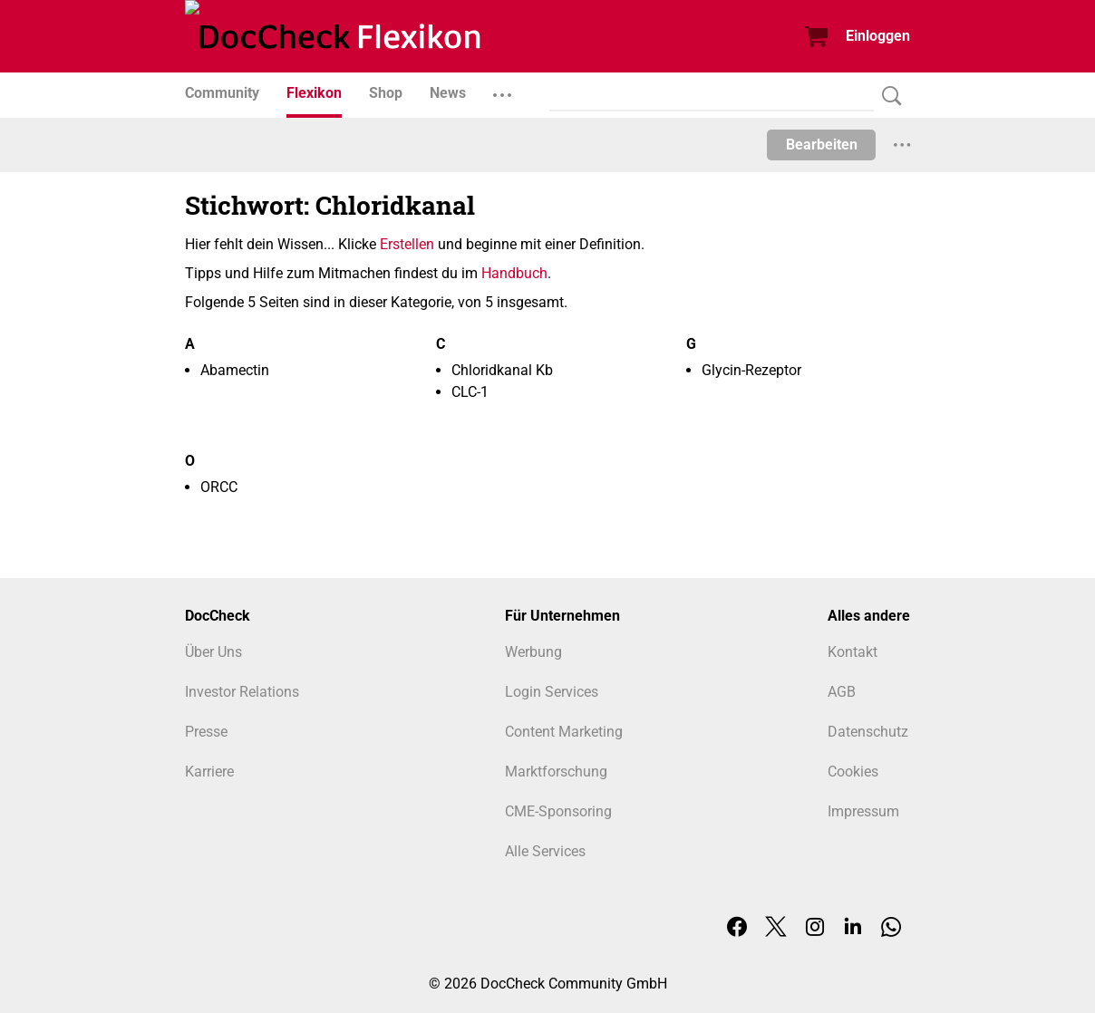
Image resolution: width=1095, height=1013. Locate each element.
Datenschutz (868, 731)
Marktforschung (556, 771)
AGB (842, 691)
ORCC (218, 487)
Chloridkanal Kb (502, 370)
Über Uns (213, 652)
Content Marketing (564, 731)
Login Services (551, 691)
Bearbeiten (822, 144)
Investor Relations (242, 691)
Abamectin (234, 370)
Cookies (853, 771)
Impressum (863, 811)
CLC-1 (470, 391)
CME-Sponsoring (558, 811)
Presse (206, 731)
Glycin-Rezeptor (751, 370)
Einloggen (878, 35)
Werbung (533, 652)
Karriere (209, 771)
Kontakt (852, 652)
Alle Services (545, 851)
